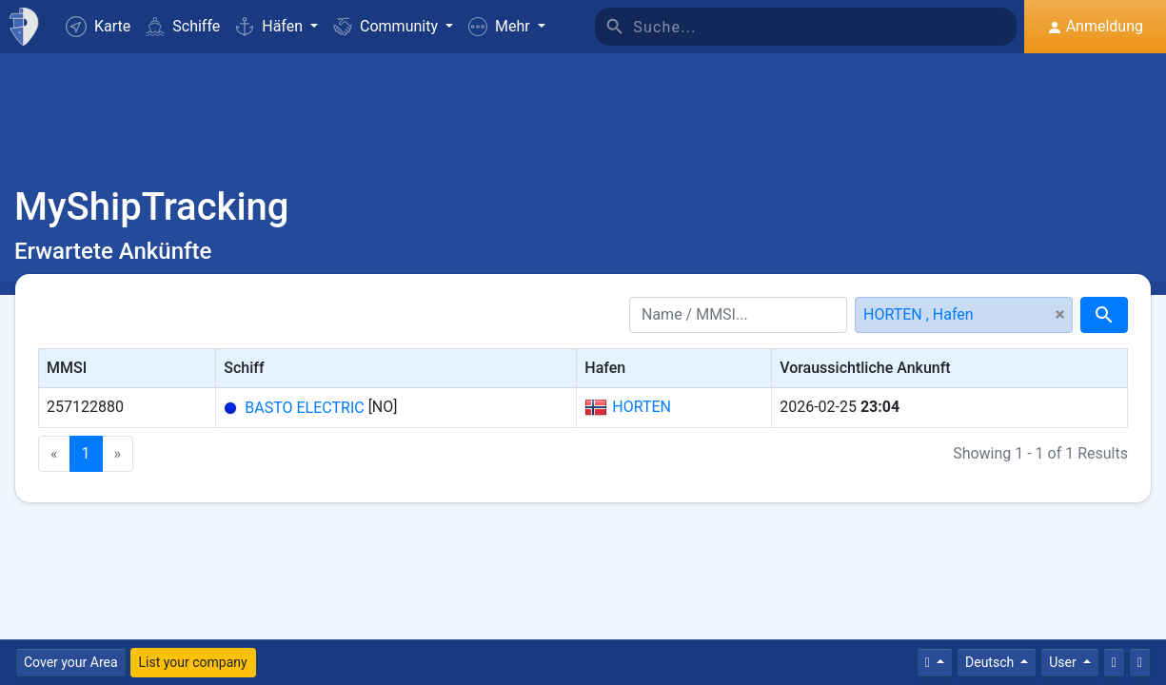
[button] (507, 27)
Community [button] (387, 26)
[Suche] (825, 27)
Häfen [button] (270, 26)
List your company (193, 662)
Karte (98, 26)
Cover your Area (71, 662)
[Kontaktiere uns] (1114, 662)
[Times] (935, 662)
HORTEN (627, 407)
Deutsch (991, 662)
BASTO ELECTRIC (304, 408)
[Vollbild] (1140, 662)
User (1064, 662)
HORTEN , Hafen (918, 314)
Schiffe (183, 26)
